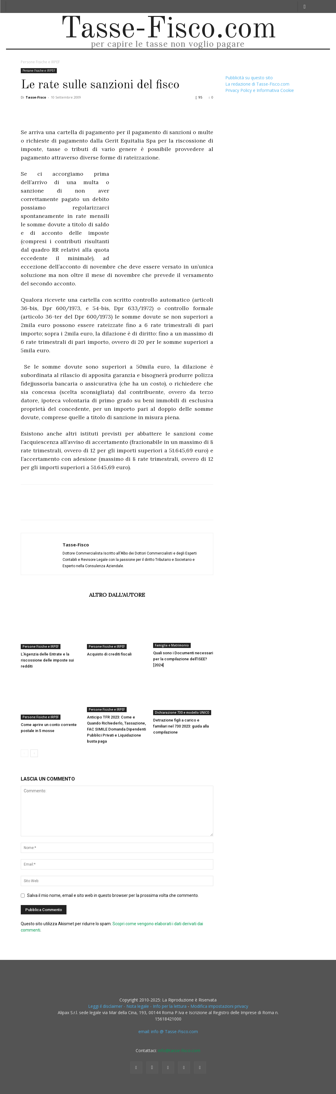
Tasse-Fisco (36, 97)
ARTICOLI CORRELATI (53, 594)
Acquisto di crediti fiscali (109, 654)
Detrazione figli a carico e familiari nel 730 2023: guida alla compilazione (181, 726)
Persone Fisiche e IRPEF (39, 70)
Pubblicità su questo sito (249, 77)
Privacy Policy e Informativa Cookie (259, 90)
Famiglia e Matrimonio (172, 645)
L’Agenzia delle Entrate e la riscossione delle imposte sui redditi (47, 660)
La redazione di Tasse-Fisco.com (257, 84)
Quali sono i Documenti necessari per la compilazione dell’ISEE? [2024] (183, 659)
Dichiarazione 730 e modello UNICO (182, 712)
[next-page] (34, 753)
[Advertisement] (162, 215)
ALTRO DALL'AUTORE (117, 594)
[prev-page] (24, 753)
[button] (304, 6)
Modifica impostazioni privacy (219, 1006)
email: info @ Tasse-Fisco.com (168, 1031)
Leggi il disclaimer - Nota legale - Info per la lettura (137, 1006)
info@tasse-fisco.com (179, 1050)
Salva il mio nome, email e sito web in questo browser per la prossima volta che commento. (113, 895)
